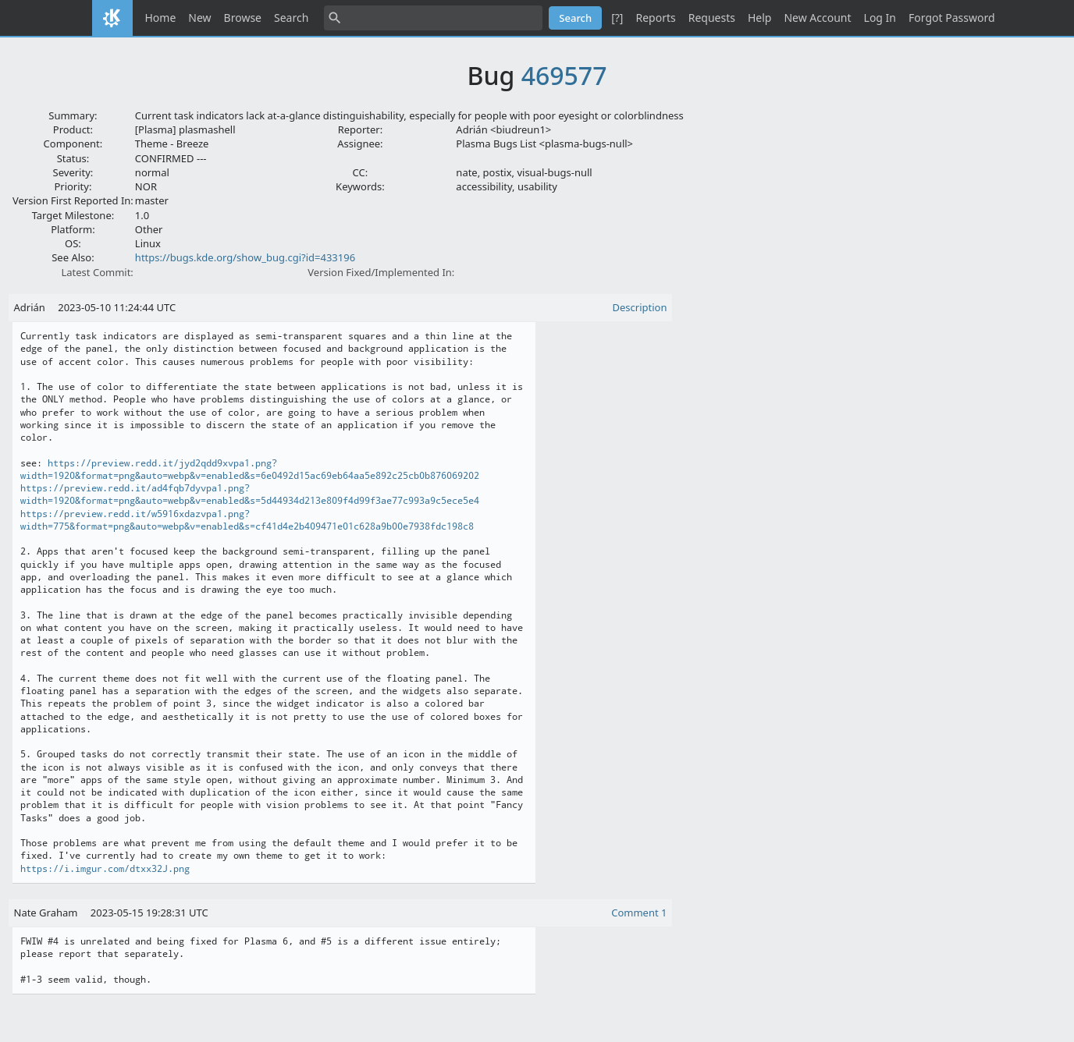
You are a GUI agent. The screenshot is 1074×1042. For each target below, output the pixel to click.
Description (640, 307)
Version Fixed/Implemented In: (381, 272)
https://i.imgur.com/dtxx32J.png (105, 868)
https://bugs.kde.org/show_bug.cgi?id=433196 (245, 257)
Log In (880, 17)
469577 (564, 75)
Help (760, 17)
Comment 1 (639, 913)
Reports (655, 17)
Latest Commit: (97, 272)
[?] (617, 17)
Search (291, 17)
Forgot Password (951, 17)
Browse (242, 17)
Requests (711, 17)
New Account (817, 17)
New (199, 17)
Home (160, 17)
